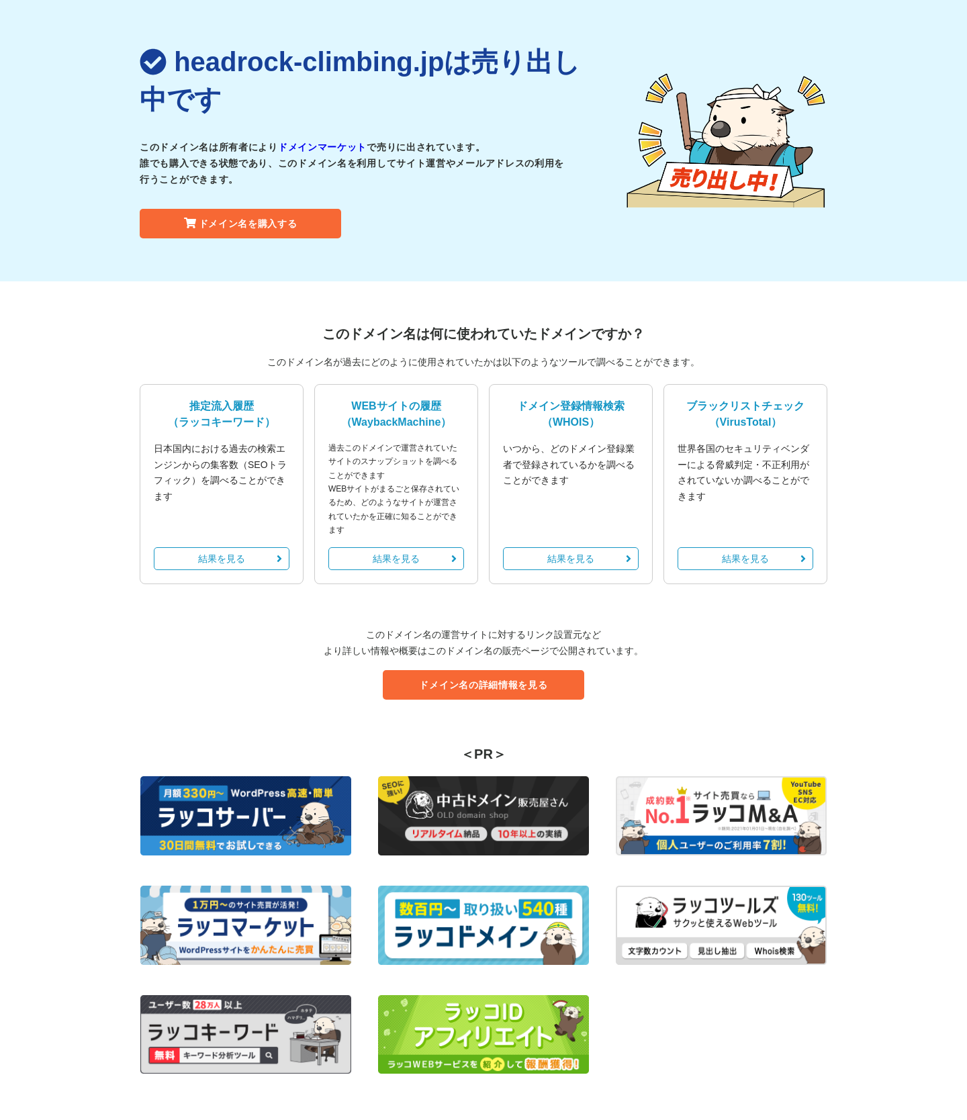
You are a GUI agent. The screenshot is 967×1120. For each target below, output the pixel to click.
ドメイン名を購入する (240, 224)
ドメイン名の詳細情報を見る (483, 685)
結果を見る (240, 558)
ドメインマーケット (322, 147)
